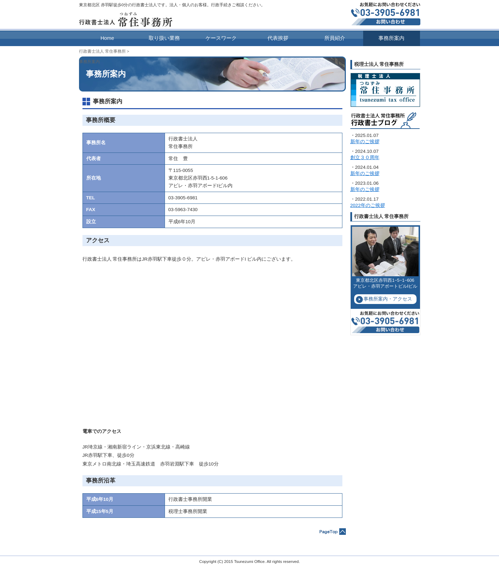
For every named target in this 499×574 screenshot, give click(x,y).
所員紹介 (334, 38)
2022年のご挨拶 (367, 205)
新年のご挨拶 (364, 141)
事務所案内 (391, 38)
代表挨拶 (278, 38)
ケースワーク (221, 38)
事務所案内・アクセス (388, 299)
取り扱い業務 (164, 38)
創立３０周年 (364, 157)
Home (107, 38)
